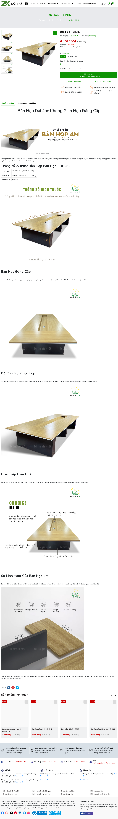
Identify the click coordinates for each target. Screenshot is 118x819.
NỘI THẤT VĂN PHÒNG (48, 4)
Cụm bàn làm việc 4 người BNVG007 (11, 730)
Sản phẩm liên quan (14, 695)
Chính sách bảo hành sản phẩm (100, 794)
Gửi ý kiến (86, 813)
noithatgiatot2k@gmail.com (104, 763)
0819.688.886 (50, 762)
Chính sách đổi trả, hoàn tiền (41, 794)
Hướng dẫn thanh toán (10, 794)
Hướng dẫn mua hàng (68, 791)
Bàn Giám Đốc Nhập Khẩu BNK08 (103, 729)
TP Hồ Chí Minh (72, 57)
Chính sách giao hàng (96, 791)
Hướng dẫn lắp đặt (67, 794)
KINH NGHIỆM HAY (89, 4)
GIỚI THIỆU (78, 4)
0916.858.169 (21, 762)
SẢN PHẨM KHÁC (66, 4)
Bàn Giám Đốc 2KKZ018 (70, 729)
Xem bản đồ (19, 776)
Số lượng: (63, 68)
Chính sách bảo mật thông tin (41, 791)
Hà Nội (63, 57)
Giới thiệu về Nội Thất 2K (11, 791)
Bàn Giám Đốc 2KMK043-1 (42, 729)
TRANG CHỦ (35, 4)
